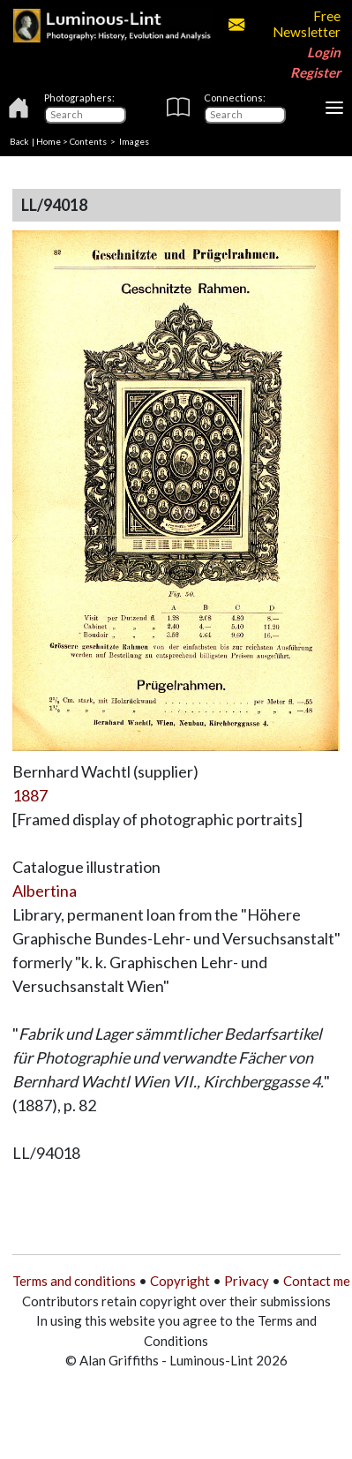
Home (48, 141)
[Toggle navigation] (334, 107)
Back (19, 141)
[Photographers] (85, 115)
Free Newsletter (284, 24)
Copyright (180, 1281)
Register (315, 72)
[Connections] (245, 115)
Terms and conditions (74, 1281)
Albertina (44, 890)
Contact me (316, 1281)
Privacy (246, 1281)
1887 (30, 795)
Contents (88, 141)
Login (324, 52)
